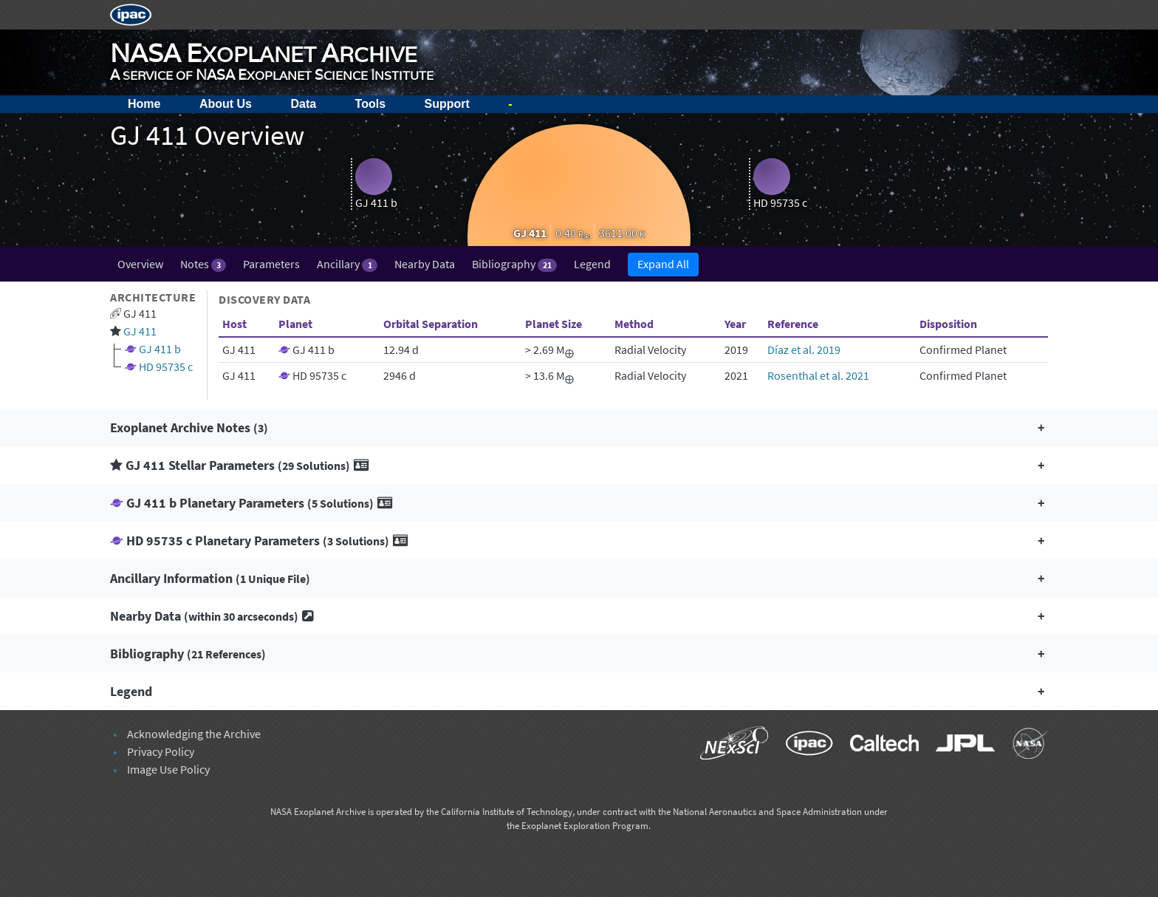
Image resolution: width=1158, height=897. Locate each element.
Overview (140, 263)
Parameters (271, 263)
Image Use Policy (168, 769)
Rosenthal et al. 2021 (818, 375)
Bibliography (514, 264)
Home (144, 104)
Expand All (663, 263)
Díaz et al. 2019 (803, 349)
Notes (203, 264)
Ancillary (347, 264)
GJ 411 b (160, 348)
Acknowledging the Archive (194, 733)
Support (447, 104)
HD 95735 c (166, 366)
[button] (579, 427)
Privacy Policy (160, 751)
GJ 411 (140, 331)
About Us (225, 104)
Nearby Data (424, 263)
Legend (592, 263)
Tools (370, 104)
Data (303, 104)
